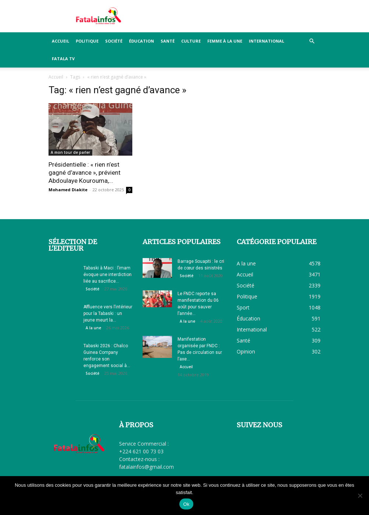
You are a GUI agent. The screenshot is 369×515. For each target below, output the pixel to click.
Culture (191, 41)
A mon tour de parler (70, 152)
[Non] (359, 495)
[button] (311, 41)
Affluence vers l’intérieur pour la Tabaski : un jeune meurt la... (107, 313)
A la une (93, 327)
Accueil (60, 41)
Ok (186, 504)
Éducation (141, 41)
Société (113, 41)
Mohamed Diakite (68, 189)
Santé (168, 41)
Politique (87, 41)
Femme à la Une (224, 41)
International (266, 41)
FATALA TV (63, 58)
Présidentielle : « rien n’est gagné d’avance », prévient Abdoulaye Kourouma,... (85, 172)
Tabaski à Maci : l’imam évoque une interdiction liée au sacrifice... (107, 274)
